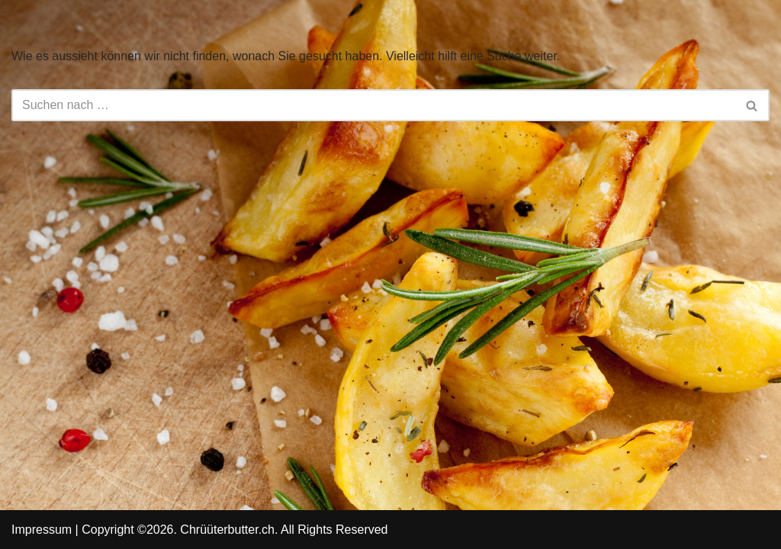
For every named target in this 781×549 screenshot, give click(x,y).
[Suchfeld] (373, 105)
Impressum (41, 529)
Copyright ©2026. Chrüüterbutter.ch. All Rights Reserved (234, 529)
